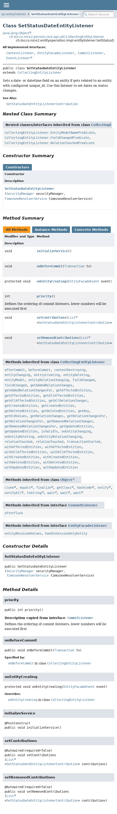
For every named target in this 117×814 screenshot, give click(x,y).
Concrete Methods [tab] (91, 229)
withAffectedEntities (23, 447)
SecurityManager (20, 193)
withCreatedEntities (22, 457)
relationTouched (18, 441)
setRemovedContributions (58, 338)
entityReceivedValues (23, 533)
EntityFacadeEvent (83, 281)
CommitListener (90, 53)
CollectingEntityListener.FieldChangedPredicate (47, 137)
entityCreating (47, 375)
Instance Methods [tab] (51, 229)
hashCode (84, 487)
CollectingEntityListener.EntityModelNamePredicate (50, 132)
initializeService (52, 251)
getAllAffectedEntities (63, 395)
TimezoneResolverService (26, 199)
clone (9, 487)
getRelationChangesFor (86, 416)
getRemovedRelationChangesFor (30, 426)
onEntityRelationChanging (60, 436)
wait (51, 493)
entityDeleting (76, 375)
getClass (64, 487)
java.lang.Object (16, 33)
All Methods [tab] (17, 229)
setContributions (51, 317)
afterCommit (15, 370)
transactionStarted (83, 441)
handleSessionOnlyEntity (66, 533)
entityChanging (17, 375)
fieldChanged (83, 380)
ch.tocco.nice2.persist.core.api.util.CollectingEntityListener (56, 37)
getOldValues (16, 416)
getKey (83, 411)
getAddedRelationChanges (51, 385)
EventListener (18, 58)
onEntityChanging (76, 431)
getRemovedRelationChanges (70, 421)
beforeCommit (39, 370)
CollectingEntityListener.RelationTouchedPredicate (50, 143)
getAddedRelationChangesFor (28, 390)
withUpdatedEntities (22, 467)
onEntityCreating (51, 281)
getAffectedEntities (73, 390)
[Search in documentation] (98, 14)
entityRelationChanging (48, 380)
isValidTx (49, 431)
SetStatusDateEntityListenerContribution (74, 322)
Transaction (74, 266)
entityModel (15, 380)
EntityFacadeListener (55, 53)
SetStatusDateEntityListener (55, 14)
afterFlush (14, 513)
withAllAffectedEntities (26, 452)
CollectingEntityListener (39, 72)
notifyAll (13, 493)
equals (25, 487)
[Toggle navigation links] (6, 5)
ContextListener (20, 53)
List (71, 317)
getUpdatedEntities (76, 426)
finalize (43, 487)
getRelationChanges (46, 416)
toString (34, 493)
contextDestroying (69, 370)
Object (66, 480)
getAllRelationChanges (68, 400)
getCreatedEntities (21, 405)
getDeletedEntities (21, 411)
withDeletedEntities (22, 462)
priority (44, 296)
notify (103, 487)
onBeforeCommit (49, 266)
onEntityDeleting (19, 436)
